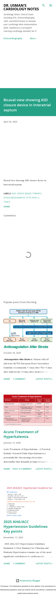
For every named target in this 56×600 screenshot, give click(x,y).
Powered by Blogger (28, 580)
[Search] (43, 5)
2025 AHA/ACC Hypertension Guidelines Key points (26, 526)
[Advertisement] (28, 62)
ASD (14, 193)
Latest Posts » (44, 378)
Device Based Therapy (29, 193)
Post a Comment (22, 468)
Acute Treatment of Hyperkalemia (21, 434)
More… (33, 38)
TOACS (7, 201)
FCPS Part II (32, 197)
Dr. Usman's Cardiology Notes (21, 7)
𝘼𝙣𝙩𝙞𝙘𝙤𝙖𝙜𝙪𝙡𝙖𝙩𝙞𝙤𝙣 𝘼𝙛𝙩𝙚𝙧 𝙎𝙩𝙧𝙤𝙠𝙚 (26, 346)
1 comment (19, 378)
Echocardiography (13, 38)
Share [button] (7, 206)
